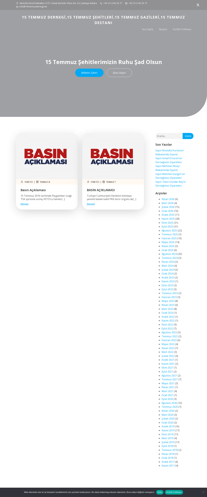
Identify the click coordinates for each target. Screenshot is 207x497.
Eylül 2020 (167, 399)
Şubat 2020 (168, 418)
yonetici (27, 181)
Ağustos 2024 (169, 254)
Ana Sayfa (147, 29)
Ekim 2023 (167, 285)
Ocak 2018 (167, 457)
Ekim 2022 (167, 324)
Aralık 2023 (168, 277)
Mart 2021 (167, 391)
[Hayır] (203, 492)
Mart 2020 (167, 414)
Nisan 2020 (168, 410)
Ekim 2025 (167, 222)
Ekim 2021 (167, 367)
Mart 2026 (167, 203)
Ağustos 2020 (169, 403)
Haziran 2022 (169, 340)
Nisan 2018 (168, 454)
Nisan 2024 (168, 261)
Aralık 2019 (168, 426)
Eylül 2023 (167, 289)
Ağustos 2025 (169, 230)
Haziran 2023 (169, 297)
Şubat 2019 (168, 442)
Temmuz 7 (109, 181)
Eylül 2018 (167, 446)
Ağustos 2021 (169, 375)
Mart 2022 (167, 352)
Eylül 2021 (167, 371)
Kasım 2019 (168, 430)
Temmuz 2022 (170, 336)
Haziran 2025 (169, 238)
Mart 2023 (167, 309)
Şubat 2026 (168, 207)
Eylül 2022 (167, 328)
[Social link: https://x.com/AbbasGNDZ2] (197, 5)
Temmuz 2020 (170, 406)
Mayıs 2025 (168, 242)
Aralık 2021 (168, 359)
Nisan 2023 (168, 305)
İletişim (163, 29)
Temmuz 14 (43, 181)
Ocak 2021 (167, 395)
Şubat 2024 (168, 269)
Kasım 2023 (168, 281)
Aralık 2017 (168, 461)
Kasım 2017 (168, 465)
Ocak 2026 (167, 211)
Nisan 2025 (168, 246)
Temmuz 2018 (170, 450)
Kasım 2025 (168, 218)
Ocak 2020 (167, 422)
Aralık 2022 (168, 316)
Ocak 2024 (167, 273)
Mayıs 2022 (168, 344)
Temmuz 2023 (170, 293)
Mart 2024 (167, 265)
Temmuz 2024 (170, 258)
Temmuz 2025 (170, 234)
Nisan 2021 (168, 387)
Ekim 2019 (167, 434)
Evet (160, 492)
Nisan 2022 (168, 348)
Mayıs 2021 (168, 383)
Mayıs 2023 (168, 301)
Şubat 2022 (168, 356)
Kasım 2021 (168, 363)
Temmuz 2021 (170, 379)
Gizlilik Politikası (182, 29)
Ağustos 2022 (169, 332)
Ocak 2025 (167, 250)
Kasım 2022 (168, 320)
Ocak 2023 (167, 312)
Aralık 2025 (168, 214)
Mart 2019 (167, 438)
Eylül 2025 (167, 226)
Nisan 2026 (168, 199)
